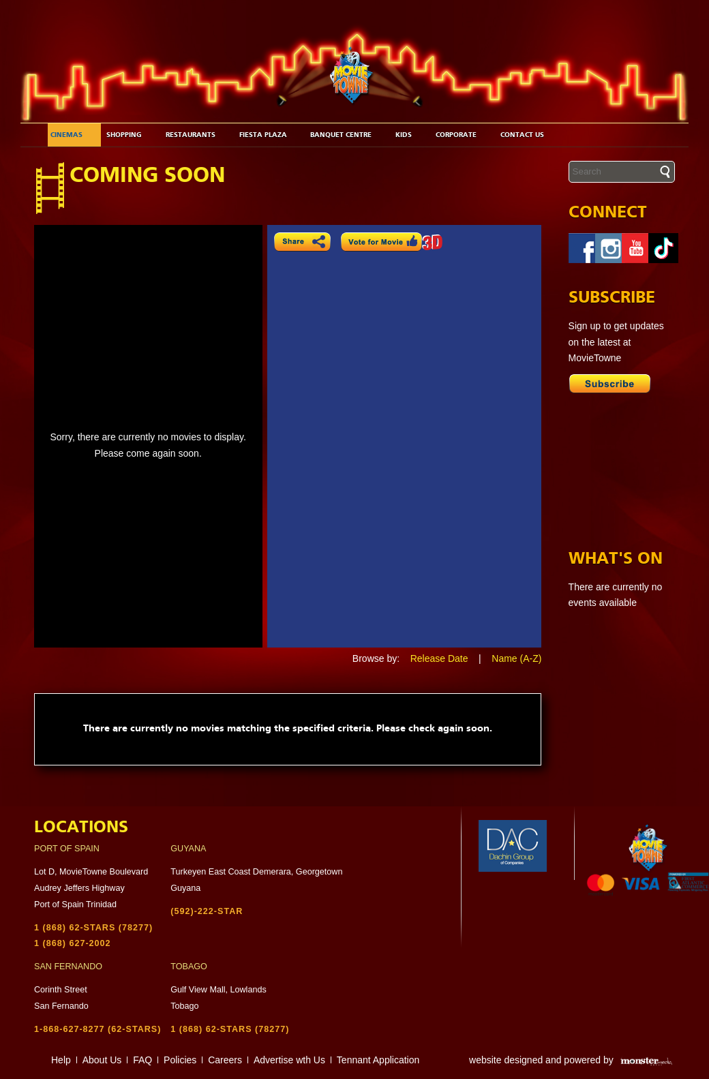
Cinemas (71, 135)
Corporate (461, 135)
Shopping (128, 135)
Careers (225, 1060)
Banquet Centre (345, 135)
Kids (408, 135)
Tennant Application (378, 1060)
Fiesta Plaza (268, 135)
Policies (180, 1060)
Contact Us (527, 135)
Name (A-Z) (516, 658)
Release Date (439, 658)
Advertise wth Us (289, 1060)
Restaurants (195, 135)
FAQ (142, 1060)
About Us (102, 1060)
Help (61, 1060)
